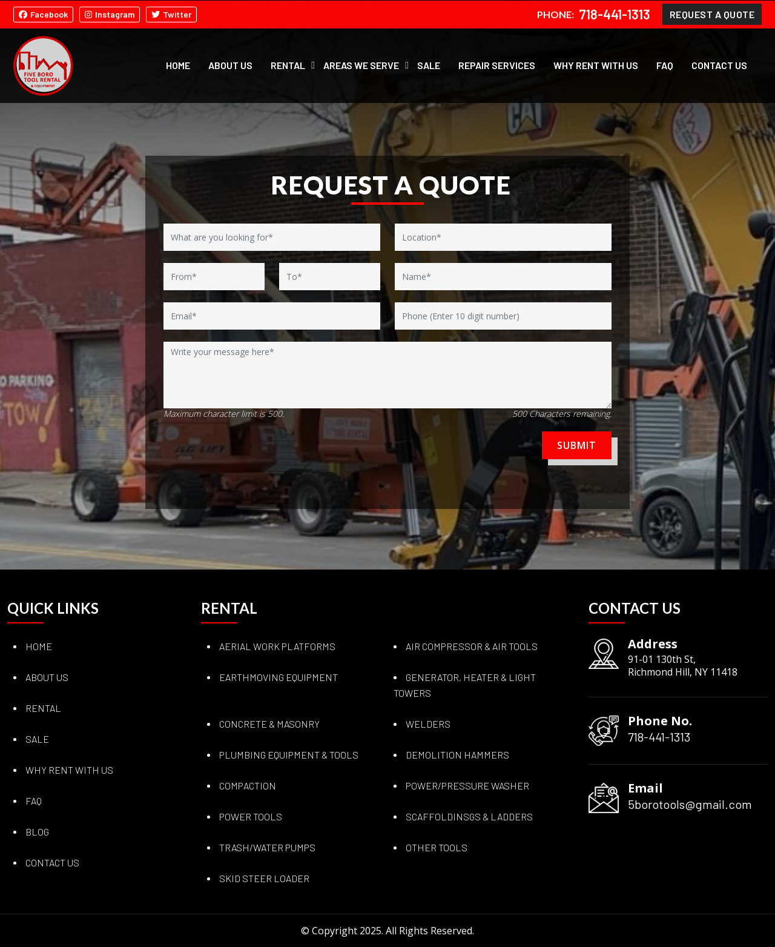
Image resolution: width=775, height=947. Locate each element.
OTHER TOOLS (436, 847)
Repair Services (496, 64)
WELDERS (428, 723)
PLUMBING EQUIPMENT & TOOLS (288, 754)
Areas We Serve (361, 64)
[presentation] (234, 449)
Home (178, 64)
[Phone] (503, 316)
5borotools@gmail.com (690, 804)
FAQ (664, 64)
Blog (37, 831)
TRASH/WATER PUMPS (267, 847)
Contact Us (719, 64)
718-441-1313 (614, 14)
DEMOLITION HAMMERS (457, 754)
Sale (428, 64)
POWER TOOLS (250, 816)
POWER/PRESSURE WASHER (467, 785)
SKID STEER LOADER (264, 878)
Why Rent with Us (595, 64)
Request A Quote (712, 13)
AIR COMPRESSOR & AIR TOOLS (472, 646)
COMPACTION (247, 785)
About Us (230, 64)
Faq (33, 800)
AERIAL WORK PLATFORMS (277, 646)
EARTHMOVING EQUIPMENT (278, 677)
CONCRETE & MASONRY (269, 723)
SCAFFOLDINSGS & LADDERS (469, 816)
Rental (288, 64)
